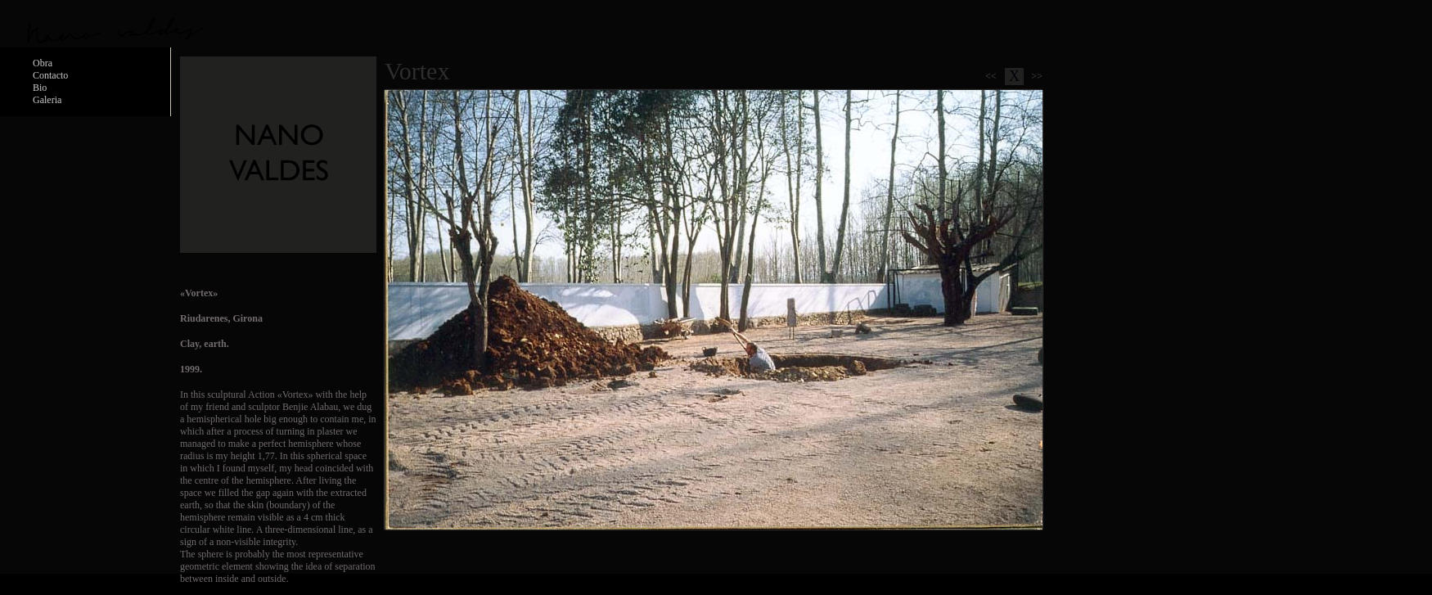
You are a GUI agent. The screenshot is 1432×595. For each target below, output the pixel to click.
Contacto (50, 75)
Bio (40, 87)
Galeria (47, 100)
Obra (42, 63)
